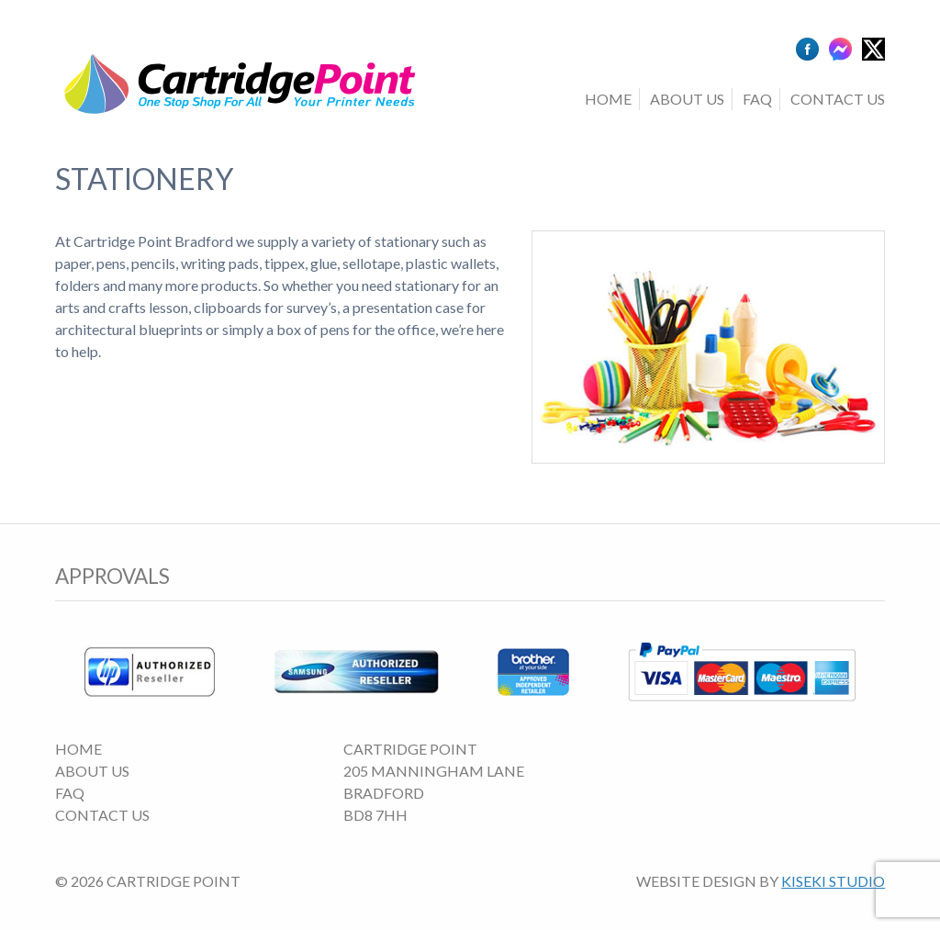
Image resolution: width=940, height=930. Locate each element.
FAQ (757, 98)
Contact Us (837, 98)
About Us (687, 98)
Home (608, 98)
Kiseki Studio (833, 881)
